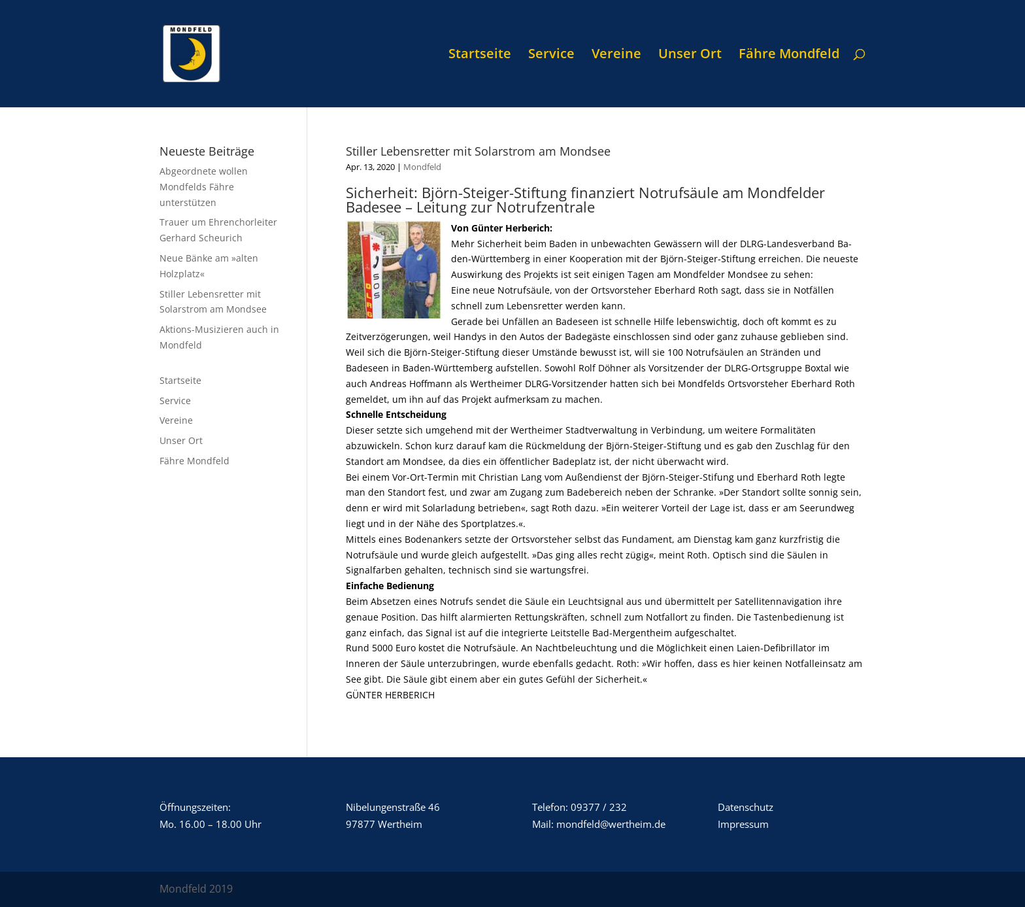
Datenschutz (745, 806)
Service (551, 55)
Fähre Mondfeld (789, 55)
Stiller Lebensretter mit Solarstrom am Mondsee (478, 151)
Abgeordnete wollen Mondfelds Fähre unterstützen (204, 187)
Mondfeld (422, 167)
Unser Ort (690, 55)
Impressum (743, 823)
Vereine (616, 55)
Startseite (479, 55)
